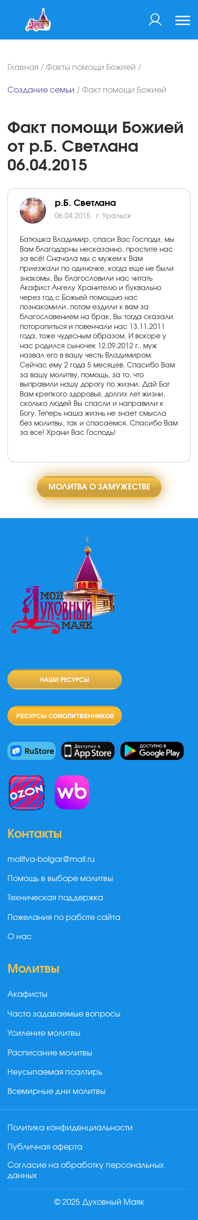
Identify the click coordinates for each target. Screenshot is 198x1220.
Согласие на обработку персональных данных (85, 1170)
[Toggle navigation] (183, 21)
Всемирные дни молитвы (56, 1091)
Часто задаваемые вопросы (63, 1014)
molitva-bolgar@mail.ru (51, 859)
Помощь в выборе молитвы (60, 879)
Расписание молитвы (49, 1053)
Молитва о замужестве (99, 487)
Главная (23, 67)
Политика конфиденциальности (70, 1128)
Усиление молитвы (43, 1033)
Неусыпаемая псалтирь (54, 1072)
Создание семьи (41, 90)
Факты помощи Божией (91, 67)
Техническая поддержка (55, 898)
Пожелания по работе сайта (63, 918)
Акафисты (27, 994)
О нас (19, 937)
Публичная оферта (44, 1147)
